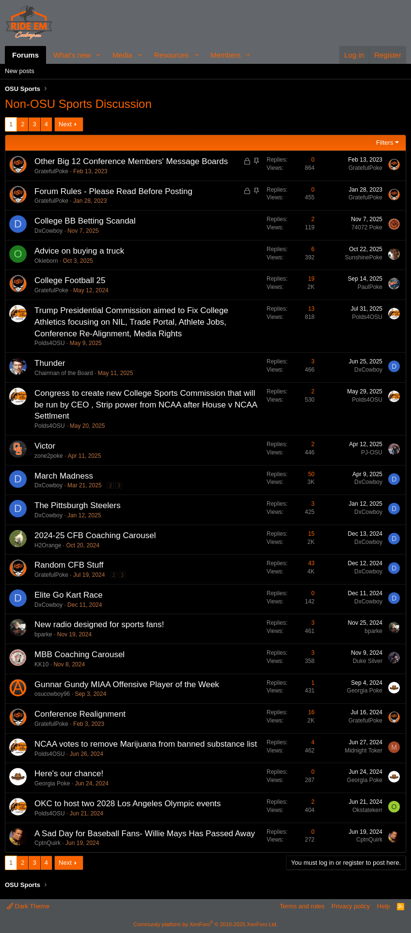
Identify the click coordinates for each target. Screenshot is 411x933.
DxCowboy (48, 230)
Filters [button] (384, 142)
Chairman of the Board (63, 373)
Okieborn (46, 260)
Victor (44, 446)
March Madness (63, 476)
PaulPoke (370, 287)
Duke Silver (367, 661)
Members (225, 55)
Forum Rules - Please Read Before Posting (113, 191)
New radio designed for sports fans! (99, 624)
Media (122, 55)
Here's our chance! (68, 773)
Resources (171, 55)
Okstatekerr (367, 810)
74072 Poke (366, 227)
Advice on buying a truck (79, 251)
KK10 (41, 664)
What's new (72, 55)
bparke (43, 634)
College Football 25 (69, 280)
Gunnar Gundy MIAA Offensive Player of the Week (126, 684)
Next (65, 124)
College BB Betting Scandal (85, 221)
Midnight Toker (363, 750)
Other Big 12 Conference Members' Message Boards (131, 161)
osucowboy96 (52, 694)
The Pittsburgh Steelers (77, 505)
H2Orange (47, 545)
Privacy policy (351, 906)
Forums (25, 55)
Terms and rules (302, 906)
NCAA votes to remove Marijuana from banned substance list (145, 744)
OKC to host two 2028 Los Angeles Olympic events (127, 803)
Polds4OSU (49, 343)
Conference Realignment (80, 714)
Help (383, 906)
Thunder (49, 363)
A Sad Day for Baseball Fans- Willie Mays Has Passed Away (144, 833)
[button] (98, 55)
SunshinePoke (363, 257)
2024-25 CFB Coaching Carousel (95, 535)
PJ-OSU (371, 452)
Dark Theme (28, 906)
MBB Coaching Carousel (79, 654)
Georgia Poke (364, 690)
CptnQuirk (47, 843)
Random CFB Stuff (68, 565)
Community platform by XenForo (205, 924)
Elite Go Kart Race (68, 595)
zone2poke (48, 455)
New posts (19, 71)
